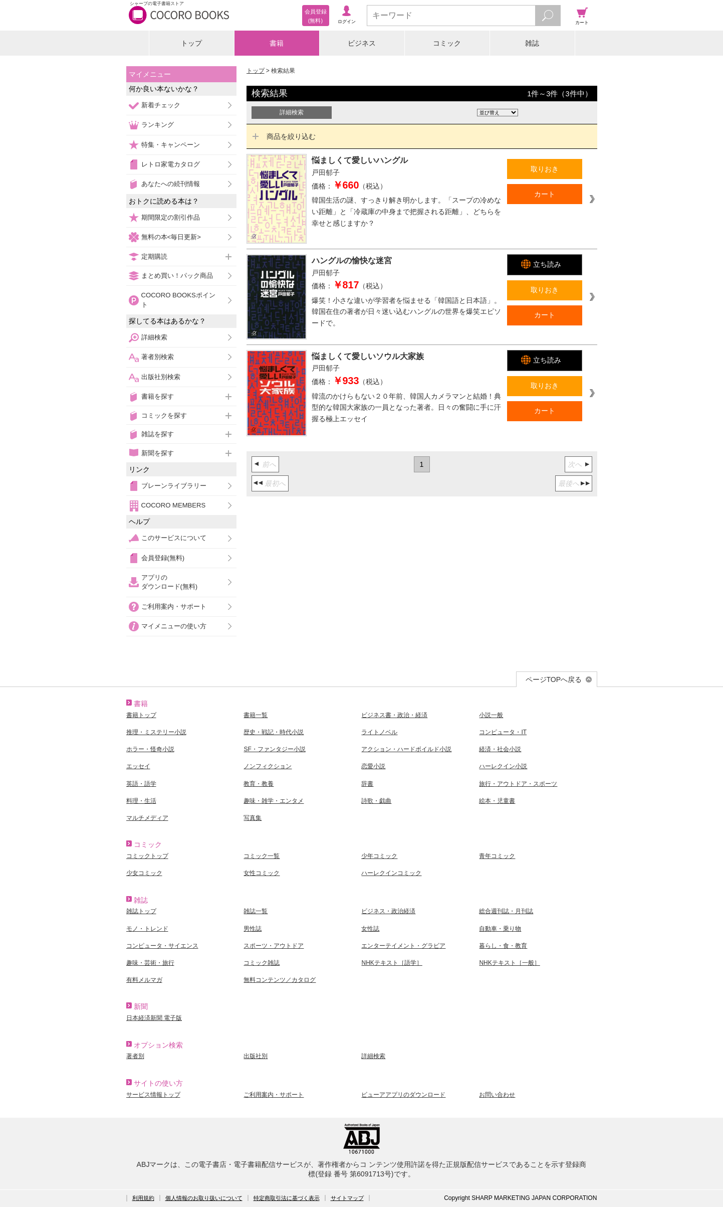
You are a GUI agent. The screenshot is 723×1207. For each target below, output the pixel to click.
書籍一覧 (256, 715)
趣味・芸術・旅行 (150, 962)
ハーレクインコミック (391, 873)
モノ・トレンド (147, 928)
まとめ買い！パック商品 (177, 275)
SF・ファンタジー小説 (274, 749)
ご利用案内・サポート (173, 606)
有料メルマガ (144, 979)
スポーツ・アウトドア (274, 945)
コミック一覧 (262, 855)
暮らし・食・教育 (503, 945)
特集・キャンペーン (170, 144)
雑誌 (532, 43)
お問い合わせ (497, 1094)
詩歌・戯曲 (376, 800)
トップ (191, 43)
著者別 (135, 1056)
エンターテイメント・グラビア (403, 945)
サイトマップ (347, 1198)
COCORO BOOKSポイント (178, 299)
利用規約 (143, 1198)
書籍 (277, 43)
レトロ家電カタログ (170, 164)
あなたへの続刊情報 (170, 184)
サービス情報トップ (153, 1094)
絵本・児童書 (497, 800)
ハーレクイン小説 (503, 766)
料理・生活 (141, 800)
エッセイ (138, 766)
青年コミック (497, 855)
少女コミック (144, 873)
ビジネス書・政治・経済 (394, 715)
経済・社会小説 (500, 749)
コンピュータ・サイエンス (162, 945)
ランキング (157, 124)
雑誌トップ (141, 911)
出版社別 (256, 1056)
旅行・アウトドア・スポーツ (518, 783)
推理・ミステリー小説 (156, 732)
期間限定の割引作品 (170, 217)
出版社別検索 (160, 377)
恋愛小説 (373, 766)
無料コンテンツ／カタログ (280, 979)
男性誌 (253, 928)
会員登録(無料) (163, 558)
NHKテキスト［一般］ (509, 962)
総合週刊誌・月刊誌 (506, 911)
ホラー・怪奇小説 (150, 749)
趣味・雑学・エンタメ (274, 800)
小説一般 (491, 715)
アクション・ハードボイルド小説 (406, 749)
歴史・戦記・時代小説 (274, 732)
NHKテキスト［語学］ (391, 962)
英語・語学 (141, 783)
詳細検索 (154, 337)
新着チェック (160, 105)
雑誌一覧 (256, 911)
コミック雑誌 (262, 962)
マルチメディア (147, 817)
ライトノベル (379, 732)
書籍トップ (141, 715)
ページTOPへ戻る (554, 679)
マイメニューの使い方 (173, 626)
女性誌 (370, 928)
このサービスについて (173, 538)
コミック (447, 43)
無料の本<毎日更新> (171, 237)
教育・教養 (259, 783)
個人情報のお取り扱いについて (204, 1198)
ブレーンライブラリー (173, 485)
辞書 (367, 783)
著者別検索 (157, 357)
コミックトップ (147, 855)
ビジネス (362, 43)
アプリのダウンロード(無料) (169, 582)
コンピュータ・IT (503, 732)
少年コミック (379, 855)
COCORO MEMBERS (173, 505)
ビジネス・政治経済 (388, 911)
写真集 (253, 817)
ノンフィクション (268, 766)
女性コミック (262, 873)
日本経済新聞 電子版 (154, 1017)
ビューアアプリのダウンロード (403, 1094)
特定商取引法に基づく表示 (287, 1198)
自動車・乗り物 (500, 928)
